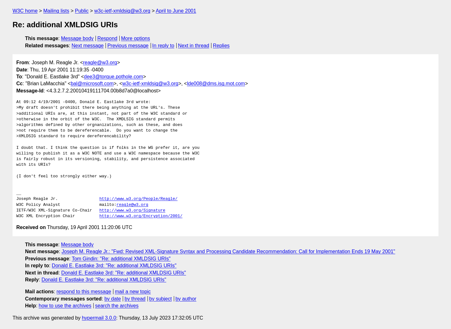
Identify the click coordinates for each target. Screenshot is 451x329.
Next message (88, 45)
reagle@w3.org (100, 62)
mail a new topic (133, 291)
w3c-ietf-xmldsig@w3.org (122, 10)
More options (135, 38)
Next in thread (193, 45)
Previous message (128, 45)
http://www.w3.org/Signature (132, 210)
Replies (221, 45)
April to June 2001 (176, 10)
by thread (135, 298)
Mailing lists (56, 10)
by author (185, 298)
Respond (107, 38)
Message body (77, 38)
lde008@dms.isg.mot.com (216, 83)
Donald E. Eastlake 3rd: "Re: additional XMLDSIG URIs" (114, 265)
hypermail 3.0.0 (99, 318)
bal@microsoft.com (92, 83)
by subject (160, 298)
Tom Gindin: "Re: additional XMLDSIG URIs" (121, 258)
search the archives (117, 305)
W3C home (25, 10)
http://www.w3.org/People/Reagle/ (138, 199)
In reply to (163, 45)
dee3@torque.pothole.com (113, 76)
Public (82, 10)
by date (112, 298)
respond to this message (83, 291)
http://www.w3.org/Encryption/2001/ (140, 216)
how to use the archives (65, 305)
